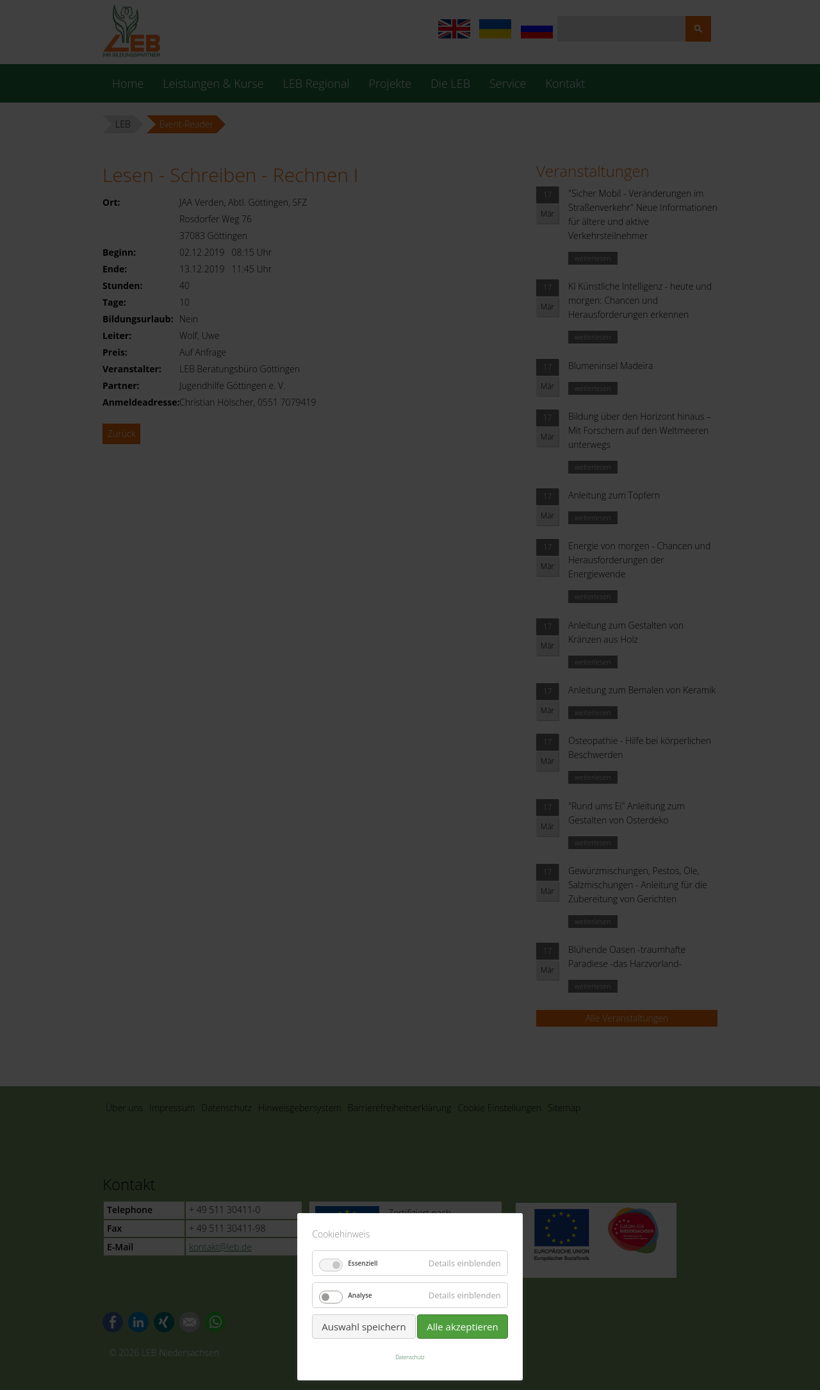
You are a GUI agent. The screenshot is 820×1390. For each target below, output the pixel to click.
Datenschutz (410, 1357)
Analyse (360, 1295)
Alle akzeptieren (462, 1326)
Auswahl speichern (364, 1326)
